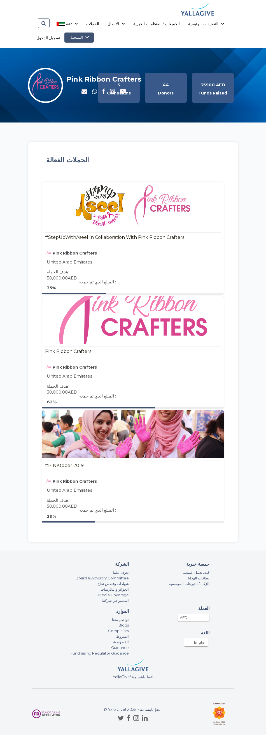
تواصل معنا (120, 619)
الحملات (92, 23)
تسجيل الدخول (48, 37)
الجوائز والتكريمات (115, 589)
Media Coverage (113, 595)
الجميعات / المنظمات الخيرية (156, 23)
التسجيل (79, 37)
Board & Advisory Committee (102, 578)
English (200, 642)
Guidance (120, 647)
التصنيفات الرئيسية (206, 23)
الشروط (122, 636)
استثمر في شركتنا (115, 600)
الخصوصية (121, 642)
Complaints (118, 630)
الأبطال (116, 23)
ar (67, 23)
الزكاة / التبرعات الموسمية (189, 583)
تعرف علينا (121, 572)
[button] (94, 91)
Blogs (123, 625)
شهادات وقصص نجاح (113, 583)
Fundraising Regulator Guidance (100, 653)
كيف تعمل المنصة (196, 572)
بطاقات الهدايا (198, 578)
